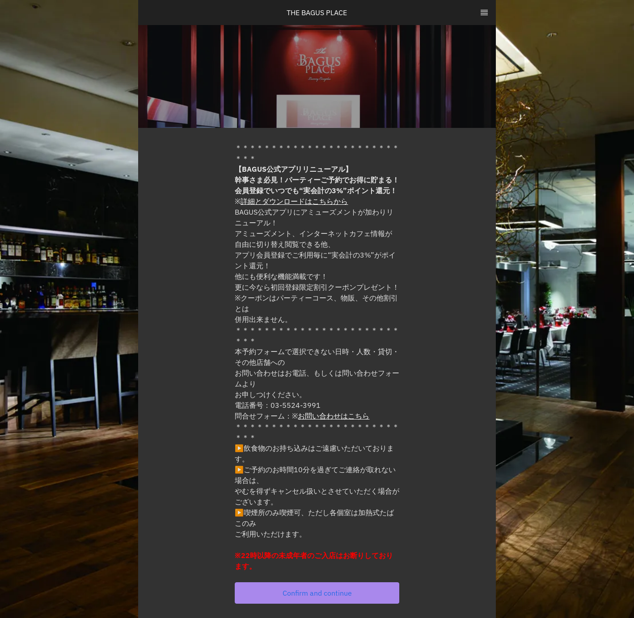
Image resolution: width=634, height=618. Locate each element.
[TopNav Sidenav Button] (484, 12)
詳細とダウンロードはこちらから (294, 201)
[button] (317, 593)
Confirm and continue (317, 592)
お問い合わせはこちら (333, 415)
